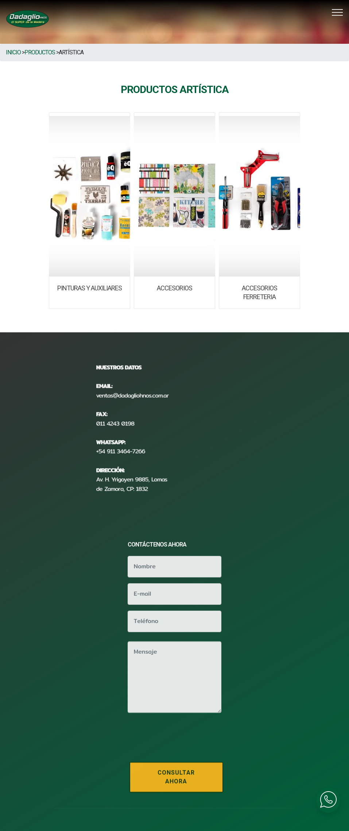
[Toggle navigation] (337, 12)
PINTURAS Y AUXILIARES (89, 288)
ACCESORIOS (174, 288)
